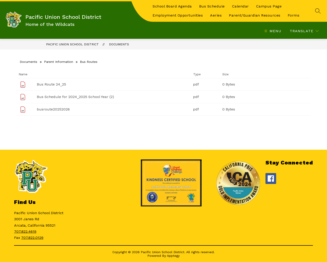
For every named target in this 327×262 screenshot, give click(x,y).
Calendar (240, 6)
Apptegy (173, 255)
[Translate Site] (304, 31)
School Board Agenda (172, 6)
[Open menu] (272, 31)
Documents (119, 44)
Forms (294, 15)
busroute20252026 (53, 109)
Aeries (216, 15)
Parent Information (58, 62)
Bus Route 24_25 (51, 84)
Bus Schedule (212, 6)
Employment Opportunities (178, 15)
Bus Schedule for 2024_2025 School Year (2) (75, 97)
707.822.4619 (25, 231)
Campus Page (269, 6)
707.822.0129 (32, 237)
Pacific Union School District (72, 44)
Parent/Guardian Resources (254, 15)
